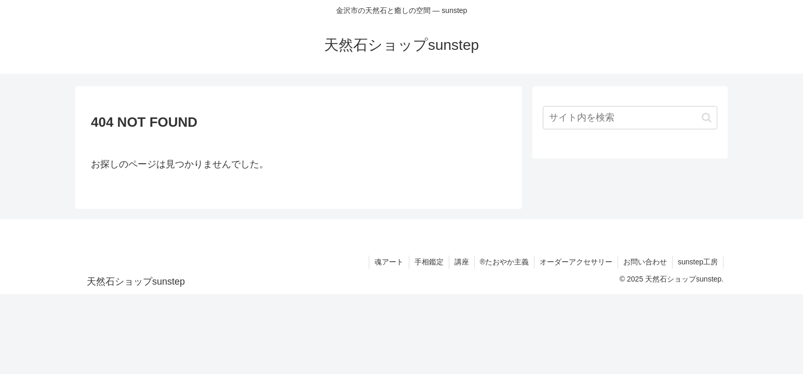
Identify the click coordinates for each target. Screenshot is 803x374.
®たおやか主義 (504, 262)
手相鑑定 (429, 262)
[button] (707, 118)
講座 (461, 262)
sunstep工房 (698, 262)
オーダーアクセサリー (576, 262)
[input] (630, 117)
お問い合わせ (645, 262)
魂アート (389, 262)
